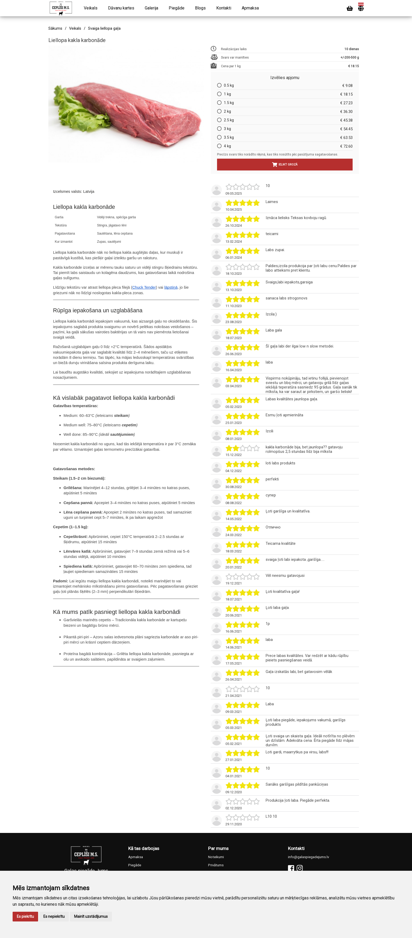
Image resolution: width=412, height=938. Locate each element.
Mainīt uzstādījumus (91, 916)
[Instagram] (300, 868)
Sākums (55, 28)
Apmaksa (250, 8)
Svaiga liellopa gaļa (104, 28)
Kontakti (223, 8)
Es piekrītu (25, 916)
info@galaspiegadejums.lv (308, 857)
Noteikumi (216, 857)
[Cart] (350, 8)
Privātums (216, 865)
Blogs (200, 8)
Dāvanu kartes (121, 8)
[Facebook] (291, 868)
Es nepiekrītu (54, 916)
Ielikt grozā (284, 164)
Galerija (151, 8)
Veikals (90, 8)
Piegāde (176, 8)
